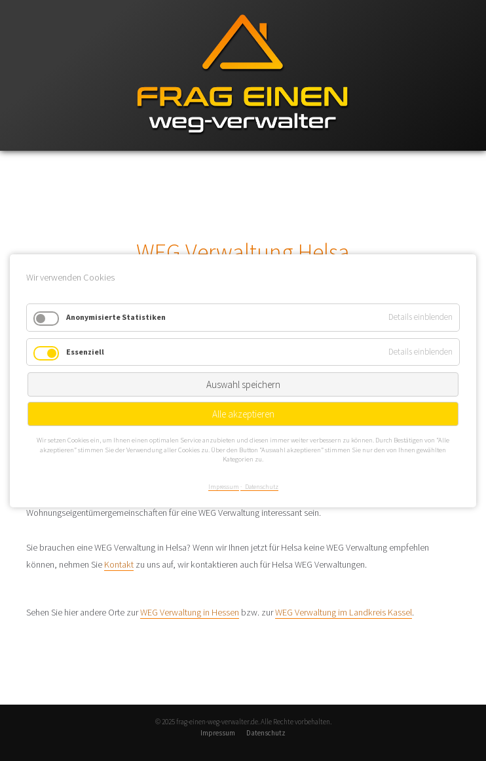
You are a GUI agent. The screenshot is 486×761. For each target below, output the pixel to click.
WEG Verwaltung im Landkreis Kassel (343, 612)
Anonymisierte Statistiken (116, 317)
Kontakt (119, 564)
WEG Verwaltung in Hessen (189, 612)
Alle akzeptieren (243, 414)
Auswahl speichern (243, 384)
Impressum (217, 732)
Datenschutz (266, 732)
